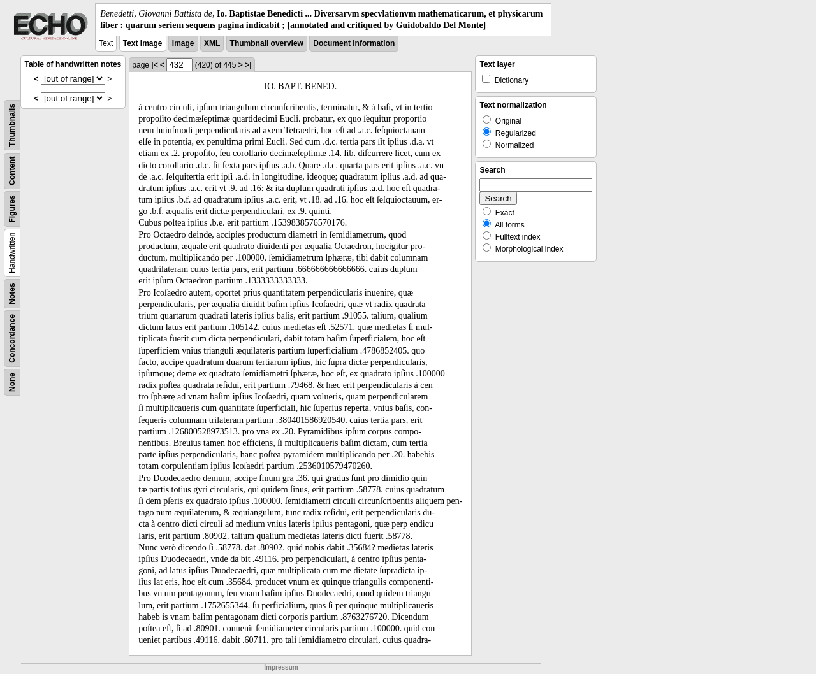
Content (12, 171)
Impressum (281, 667)
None (12, 382)
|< (154, 65)
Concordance (12, 338)
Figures (12, 209)
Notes (12, 294)
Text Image (143, 43)
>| (248, 65)
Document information (354, 43)
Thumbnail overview (266, 43)
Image (183, 43)
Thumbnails (12, 125)
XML (212, 43)
